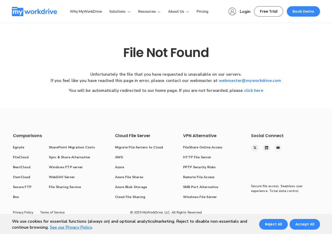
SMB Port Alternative (200, 187)
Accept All (304, 224)
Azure (119, 167)
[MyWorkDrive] (34, 11)
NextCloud (21, 167)
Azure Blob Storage (131, 187)
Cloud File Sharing (130, 197)
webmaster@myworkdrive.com (250, 80)
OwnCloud (21, 177)
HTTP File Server (197, 157)
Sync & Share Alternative (69, 157)
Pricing (202, 11)
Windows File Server (200, 197)
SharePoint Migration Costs (72, 147)
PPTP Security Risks (199, 167)
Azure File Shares (129, 177)
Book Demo (303, 11)
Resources (147, 11)
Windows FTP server (66, 167)
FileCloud (21, 157)
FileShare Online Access (202, 147)
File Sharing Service (65, 187)
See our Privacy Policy (71, 227)
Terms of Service (52, 212)
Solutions (118, 11)
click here (253, 90)
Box (16, 197)
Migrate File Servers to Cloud (139, 147)
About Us (176, 11)
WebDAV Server (62, 177)
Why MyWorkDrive (86, 11)
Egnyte (18, 147)
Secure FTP (22, 187)
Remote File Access (199, 177)
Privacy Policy (23, 212)
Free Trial (268, 11)
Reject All (273, 224)
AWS (119, 157)
